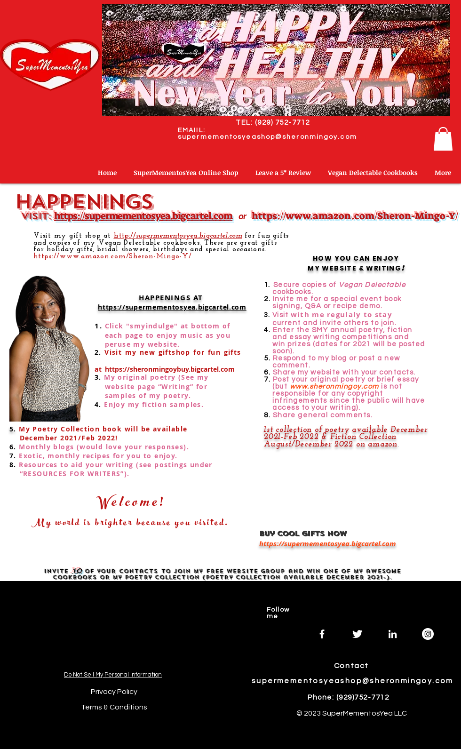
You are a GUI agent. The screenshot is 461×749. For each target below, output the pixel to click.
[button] (443, 139)
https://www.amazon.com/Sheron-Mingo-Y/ (355, 216)
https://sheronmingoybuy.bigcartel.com (170, 369)
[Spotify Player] (114, 625)
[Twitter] (357, 634)
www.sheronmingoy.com (333, 386)
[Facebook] (322, 634)
